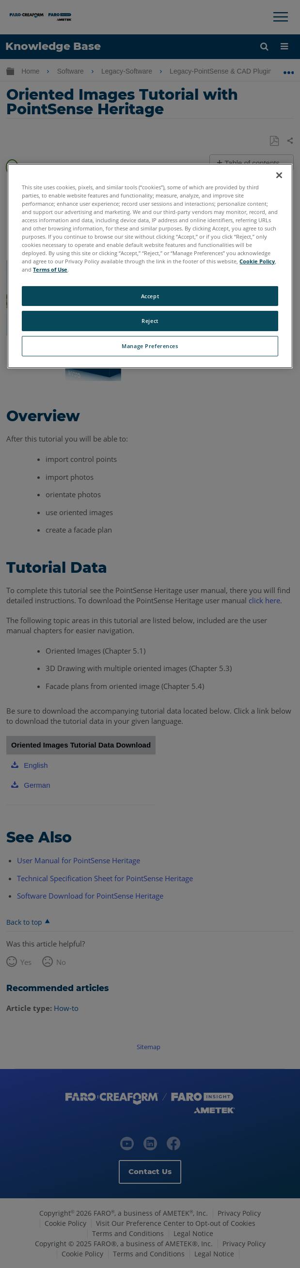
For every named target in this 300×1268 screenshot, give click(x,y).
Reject (150, 320)
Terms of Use (50, 269)
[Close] (279, 175)
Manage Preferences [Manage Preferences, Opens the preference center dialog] (150, 346)
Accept (150, 295)
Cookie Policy (257, 261)
